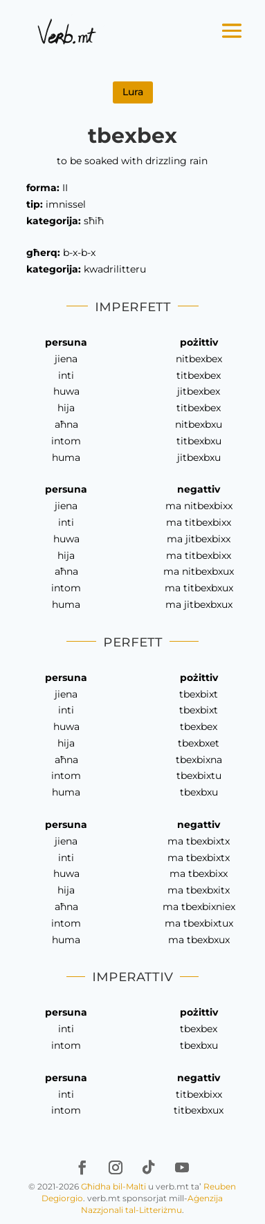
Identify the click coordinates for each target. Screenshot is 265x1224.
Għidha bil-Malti (113, 1186)
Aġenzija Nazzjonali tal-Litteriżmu (152, 1204)
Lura (132, 92)
